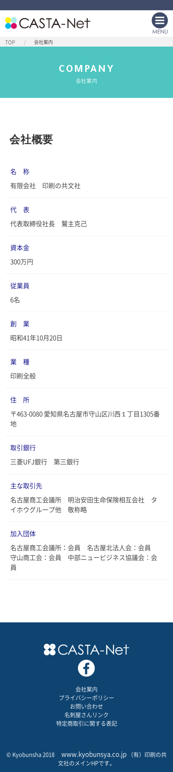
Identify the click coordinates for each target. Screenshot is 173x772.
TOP (10, 42)
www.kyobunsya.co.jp (94, 754)
